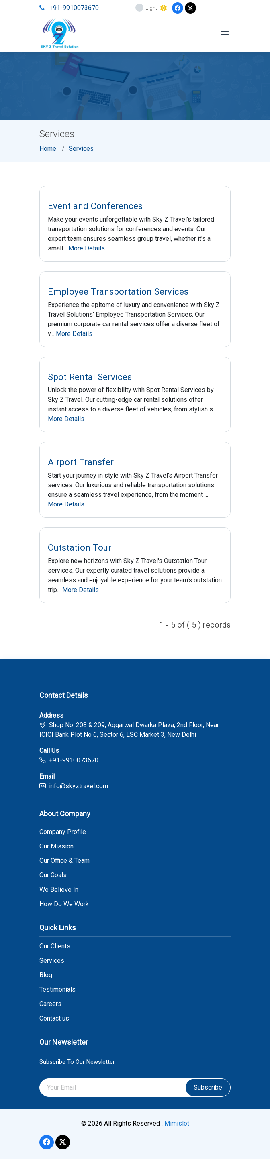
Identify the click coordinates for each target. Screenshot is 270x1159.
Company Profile (62, 832)
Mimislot (176, 1123)
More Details (86, 248)
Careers (50, 1004)
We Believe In (58, 890)
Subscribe (208, 1087)
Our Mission (56, 846)
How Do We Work (64, 904)
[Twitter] (190, 8)
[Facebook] (177, 8)
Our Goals (53, 875)
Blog (45, 975)
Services (81, 148)
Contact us (54, 1018)
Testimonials (57, 989)
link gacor (136, 1128)
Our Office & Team (64, 861)
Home (47, 148)
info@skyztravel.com (78, 786)
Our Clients (54, 946)
